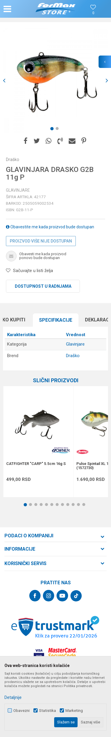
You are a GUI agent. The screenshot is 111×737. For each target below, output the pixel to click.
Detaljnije (13, 697)
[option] (55, 80)
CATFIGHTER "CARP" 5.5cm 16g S (36, 464)
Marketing (74, 710)
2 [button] (58, 129)
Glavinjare (18, 190)
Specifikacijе (55, 320)
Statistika (47, 710)
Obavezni (21, 710)
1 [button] (53, 129)
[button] (19, 9)
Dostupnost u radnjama (43, 286)
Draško (73, 355)
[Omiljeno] (93, 13)
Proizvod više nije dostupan (41, 241)
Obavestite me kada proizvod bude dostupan (50, 226)
